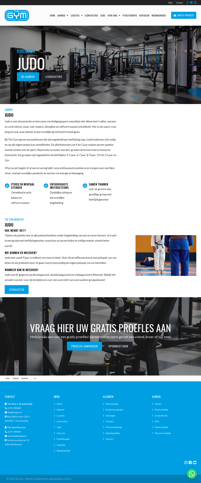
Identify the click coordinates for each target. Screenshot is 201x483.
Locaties (77, 15)
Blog (170, 3)
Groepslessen (161, 415)
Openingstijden (113, 433)
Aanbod (62, 15)
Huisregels (110, 415)
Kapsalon (144, 15)
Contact (179, 3)
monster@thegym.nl (16, 436)
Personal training (163, 433)
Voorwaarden (112, 404)
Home (52, 15)
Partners (110, 421)
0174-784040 (14, 408)
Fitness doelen (161, 409)
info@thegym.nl (14, 412)
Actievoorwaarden (114, 409)
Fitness (158, 404)
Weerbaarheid (159, 15)
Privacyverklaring (114, 427)
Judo (102, 15)
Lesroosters (91, 15)
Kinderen (25, 378)
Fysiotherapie (129, 15)
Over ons (114, 15)
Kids (157, 421)
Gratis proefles (184, 15)
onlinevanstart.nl (55, 479)
